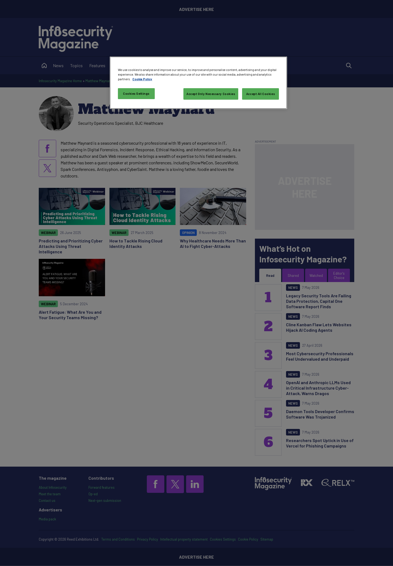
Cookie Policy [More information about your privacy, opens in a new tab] (142, 79)
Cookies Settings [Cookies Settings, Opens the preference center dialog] (136, 93)
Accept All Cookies (260, 94)
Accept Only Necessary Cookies (210, 94)
